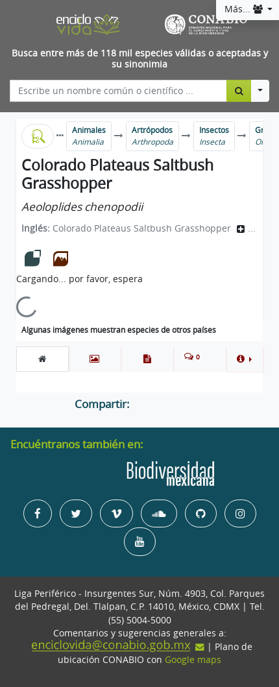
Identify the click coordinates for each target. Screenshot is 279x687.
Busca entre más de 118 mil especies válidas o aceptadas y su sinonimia (140, 58)
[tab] (42, 358)
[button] (244, 358)
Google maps (193, 660)
